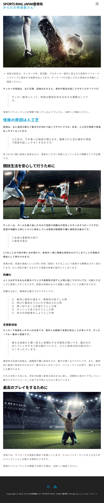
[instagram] (48, 486)
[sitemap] (55, 486)
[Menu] (97, 4)
